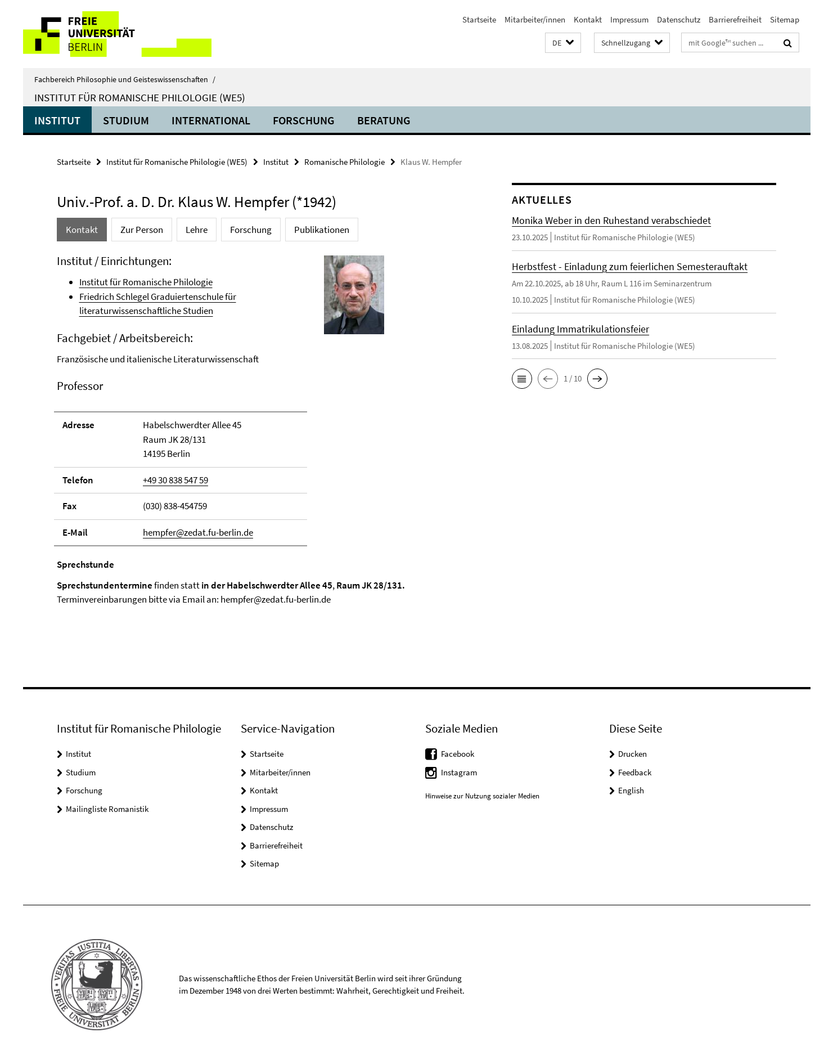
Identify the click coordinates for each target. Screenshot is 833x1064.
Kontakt (588, 19)
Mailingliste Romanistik (107, 808)
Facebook (457, 753)
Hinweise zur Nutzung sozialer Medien (482, 796)
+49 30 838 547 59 (175, 480)
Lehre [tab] (197, 229)
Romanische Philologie (344, 161)
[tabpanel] (263, 440)
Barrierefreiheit (735, 19)
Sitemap (784, 19)
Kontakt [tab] (82, 229)
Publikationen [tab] (321, 229)
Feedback (634, 772)
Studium (126, 120)
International (211, 120)
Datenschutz (678, 19)
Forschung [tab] (251, 229)
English (631, 790)
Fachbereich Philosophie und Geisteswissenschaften (124, 79)
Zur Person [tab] (141, 229)
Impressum (629, 19)
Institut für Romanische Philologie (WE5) (139, 97)
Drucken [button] (632, 753)
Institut (57, 120)
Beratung (384, 120)
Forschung (304, 120)
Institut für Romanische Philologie (146, 282)
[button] (563, 43)
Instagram (459, 772)
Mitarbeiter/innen (535, 19)
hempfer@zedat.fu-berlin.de (198, 532)
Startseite (479, 19)
